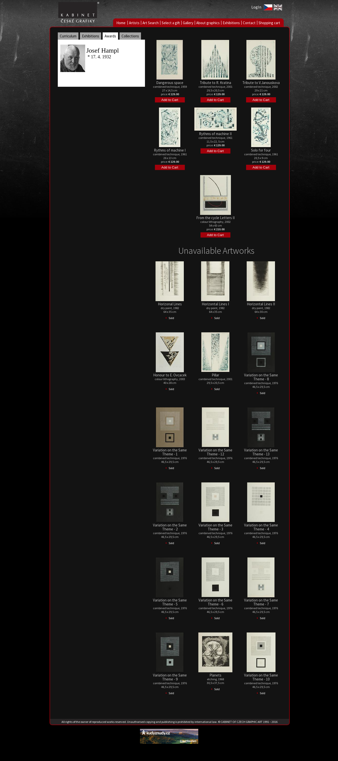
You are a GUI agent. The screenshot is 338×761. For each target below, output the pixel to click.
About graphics (208, 22)
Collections (130, 36)
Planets (215, 675)
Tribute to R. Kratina (215, 82)
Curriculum (68, 36)
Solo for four (261, 150)
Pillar (215, 375)
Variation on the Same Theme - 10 (261, 677)
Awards (110, 36)
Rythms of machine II (215, 133)
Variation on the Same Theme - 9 (170, 677)
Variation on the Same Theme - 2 (170, 527)
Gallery (188, 22)
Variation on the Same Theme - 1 (170, 452)
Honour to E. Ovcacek (170, 375)
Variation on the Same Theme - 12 (215, 452)
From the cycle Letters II (215, 217)
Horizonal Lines (170, 304)
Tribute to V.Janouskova (261, 82)
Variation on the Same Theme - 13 (261, 452)
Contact (249, 22)
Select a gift (171, 22)
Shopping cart (269, 22)
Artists (134, 22)
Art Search (150, 22)
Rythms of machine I (170, 150)
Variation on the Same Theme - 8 (261, 377)
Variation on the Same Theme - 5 (170, 602)
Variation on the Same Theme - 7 (261, 602)
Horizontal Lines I (215, 304)
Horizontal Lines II (261, 304)
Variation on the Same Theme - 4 (261, 527)
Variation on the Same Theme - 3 (215, 527)
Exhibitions (231, 22)
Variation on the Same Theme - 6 (215, 602)
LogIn (256, 6)
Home (121, 22)
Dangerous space (169, 82)
